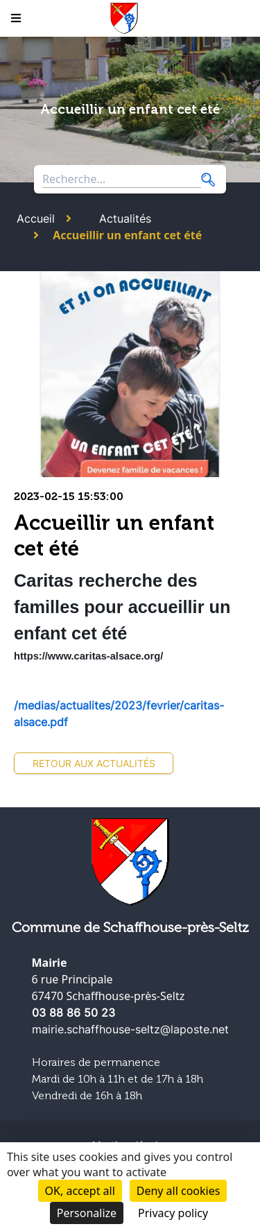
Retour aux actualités (94, 763)
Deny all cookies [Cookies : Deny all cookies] (178, 1190)
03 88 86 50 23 (73, 1012)
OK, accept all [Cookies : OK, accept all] (80, 1190)
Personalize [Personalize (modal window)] (86, 1213)
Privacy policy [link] (173, 1213)
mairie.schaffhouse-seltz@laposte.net (130, 1029)
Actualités (125, 218)
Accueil (36, 218)
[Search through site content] (121, 179)
